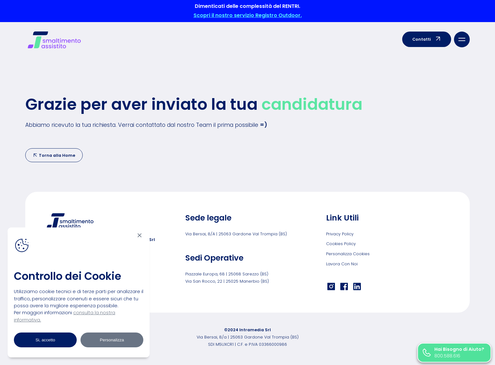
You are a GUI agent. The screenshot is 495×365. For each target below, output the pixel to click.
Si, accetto (45, 340)
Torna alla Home (54, 155)
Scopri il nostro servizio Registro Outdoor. (248, 15)
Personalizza (112, 340)
